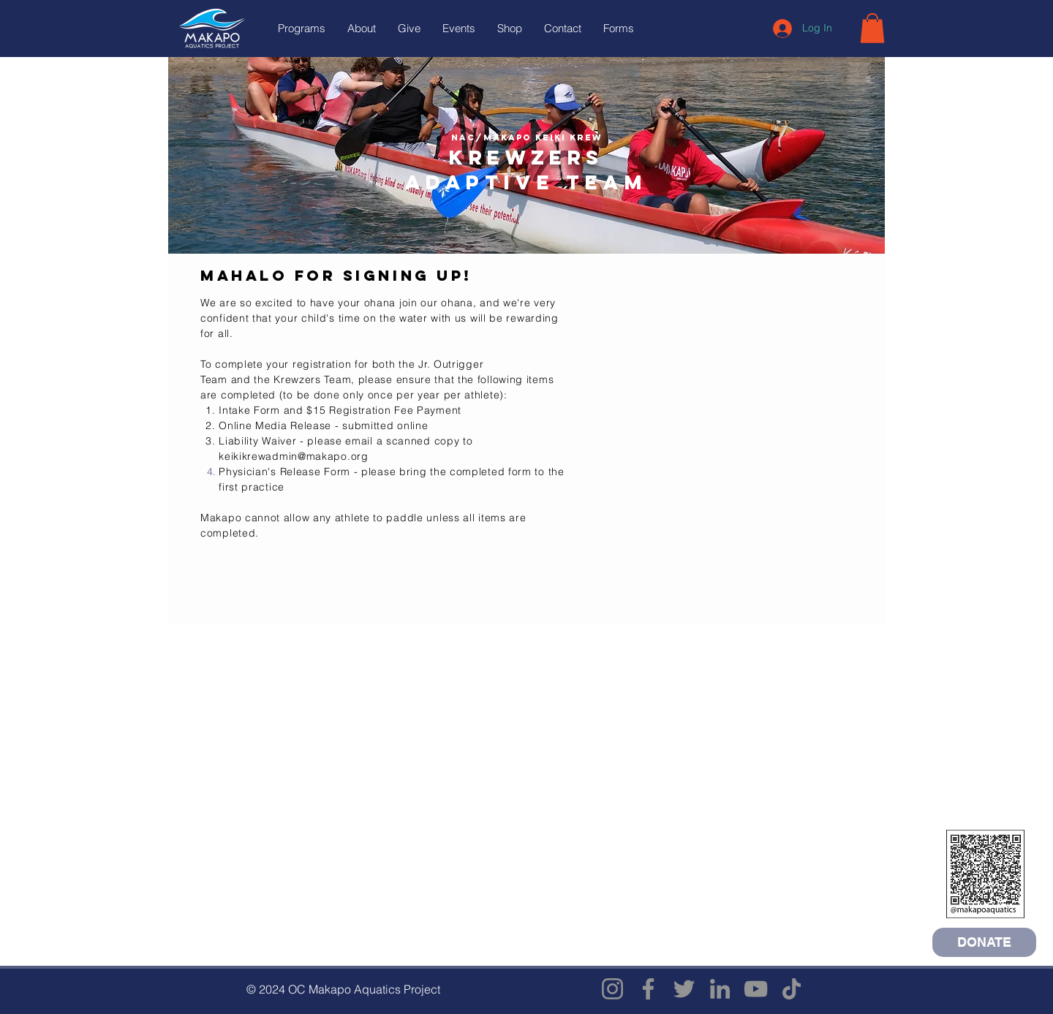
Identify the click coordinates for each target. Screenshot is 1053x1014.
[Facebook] (648, 989)
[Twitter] (684, 989)
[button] (301, 28)
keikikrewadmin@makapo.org (294, 456)
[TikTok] (791, 989)
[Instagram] (612, 989)
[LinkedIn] (720, 989)
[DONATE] (984, 942)
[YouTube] (755, 989)
